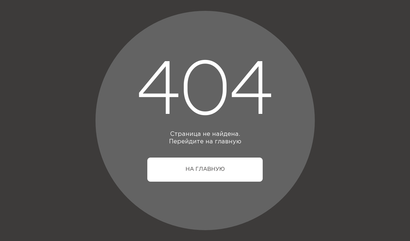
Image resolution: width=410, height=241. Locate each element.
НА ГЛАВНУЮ (205, 169)
